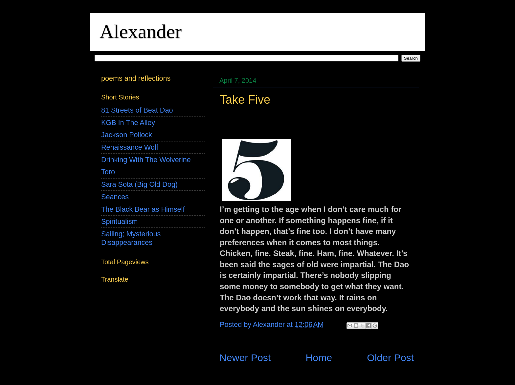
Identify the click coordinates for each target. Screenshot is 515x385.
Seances (115, 197)
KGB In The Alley (128, 122)
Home (318, 357)
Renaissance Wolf (129, 147)
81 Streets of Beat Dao (137, 110)
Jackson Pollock (126, 135)
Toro (108, 172)
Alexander (141, 31)
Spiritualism (119, 221)
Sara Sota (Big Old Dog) (139, 184)
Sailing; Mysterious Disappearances (131, 238)
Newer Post (245, 357)
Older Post (390, 357)
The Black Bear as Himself (143, 209)
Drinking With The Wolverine (146, 160)
